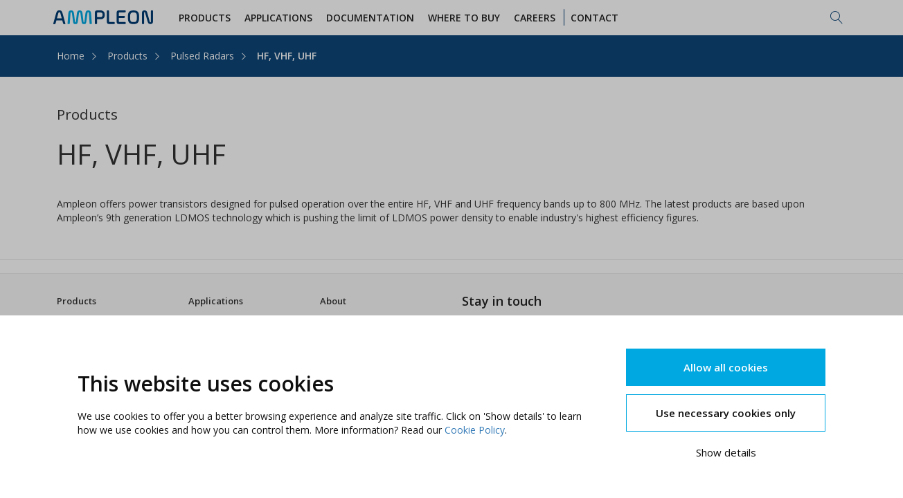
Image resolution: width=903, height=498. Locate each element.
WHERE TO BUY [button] (466, 17)
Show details (726, 452)
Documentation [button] (372, 17)
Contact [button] (596, 17)
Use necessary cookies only (726, 413)
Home (70, 55)
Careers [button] (536, 17)
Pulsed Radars (202, 55)
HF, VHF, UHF (286, 55)
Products (127, 55)
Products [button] (207, 17)
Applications (215, 301)
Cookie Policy (475, 429)
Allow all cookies (725, 367)
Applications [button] (280, 17)
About (333, 301)
